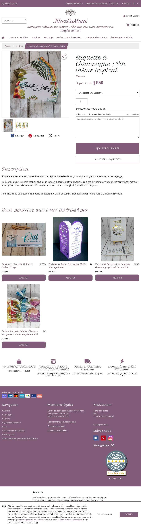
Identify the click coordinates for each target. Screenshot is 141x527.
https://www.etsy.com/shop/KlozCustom (20, 438)
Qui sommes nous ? (11, 422)
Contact (125, 3)
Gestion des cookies (56, 426)
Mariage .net (8, 434)
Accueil (8, 46)
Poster (54, 136)
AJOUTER (23, 277)
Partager (17, 136)
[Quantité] (81, 101)
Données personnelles (57, 430)
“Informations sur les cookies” (31, 519)
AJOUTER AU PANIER (108, 148)
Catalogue (7, 414)
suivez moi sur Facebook (13, 430)
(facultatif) (107, 114)
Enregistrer (36, 136)
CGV (4, 426)
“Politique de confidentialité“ (70, 519)
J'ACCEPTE (129, 514)
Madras (19, 46)
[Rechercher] (26, 20)
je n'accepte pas (104, 514)
